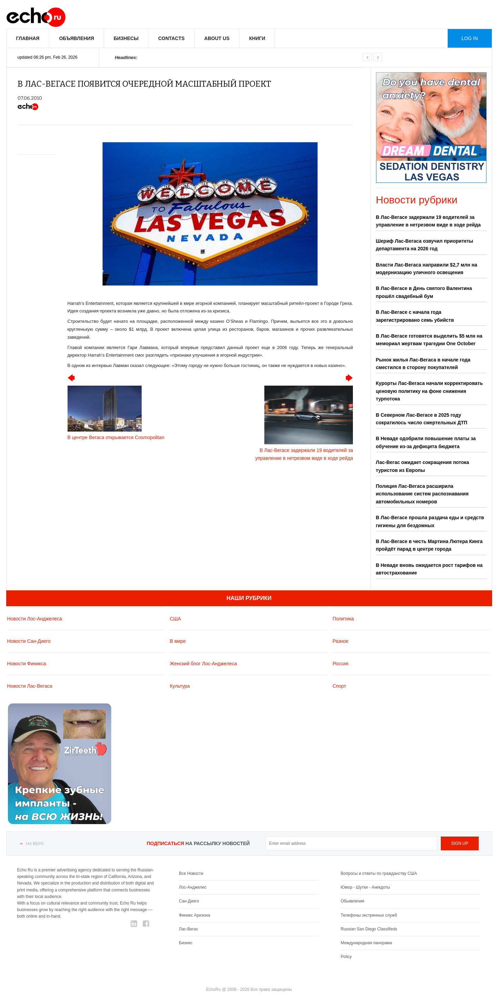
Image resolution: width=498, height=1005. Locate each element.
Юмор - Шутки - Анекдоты (365, 887)
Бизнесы (126, 38)
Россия (340, 663)
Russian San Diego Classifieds (369, 929)
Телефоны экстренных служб (369, 915)
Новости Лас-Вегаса (29, 686)
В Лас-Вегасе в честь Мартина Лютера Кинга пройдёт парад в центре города (429, 545)
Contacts (171, 38)
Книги (257, 38)
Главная (28, 38)
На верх (35, 843)
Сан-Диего (189, 901)
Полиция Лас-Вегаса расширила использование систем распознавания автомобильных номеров (422, 493)
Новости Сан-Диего (29, 641)
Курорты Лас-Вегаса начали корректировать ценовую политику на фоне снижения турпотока (429, 391)
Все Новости (191, 873)
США (175, 618)
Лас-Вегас (188, 929)
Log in (469, 38)
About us (217, 38)
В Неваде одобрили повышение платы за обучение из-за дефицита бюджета (426, 442)
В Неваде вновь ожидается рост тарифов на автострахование (429, 569)
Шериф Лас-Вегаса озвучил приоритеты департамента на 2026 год (424, 244)
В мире (178, 641)
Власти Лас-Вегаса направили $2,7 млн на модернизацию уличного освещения (426, 268)
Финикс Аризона (194, 915)
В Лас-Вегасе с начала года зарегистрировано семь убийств (415, 315)
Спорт (339, 686)
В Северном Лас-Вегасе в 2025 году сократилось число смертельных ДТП (421, 418)
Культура (180, 686)
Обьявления (353, 901)
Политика (343, 618)
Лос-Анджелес (192, 887)
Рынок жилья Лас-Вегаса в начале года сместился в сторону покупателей (423, 363)
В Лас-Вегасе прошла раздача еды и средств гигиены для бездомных (430, 521)
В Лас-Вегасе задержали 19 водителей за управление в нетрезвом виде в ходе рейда (428, 221)
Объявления (76, 38)
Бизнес (185, 942)
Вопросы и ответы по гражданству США (379, 873)
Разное (340, 641)
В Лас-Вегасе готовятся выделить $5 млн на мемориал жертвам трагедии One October (429, 339)
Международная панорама (366, 942)
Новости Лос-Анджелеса (34, 618)
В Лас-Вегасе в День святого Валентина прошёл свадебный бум (424, 292)
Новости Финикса (26, 663)
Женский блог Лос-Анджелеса (203, 663)
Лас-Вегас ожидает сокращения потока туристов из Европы (422, 466)
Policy (346, 956)
